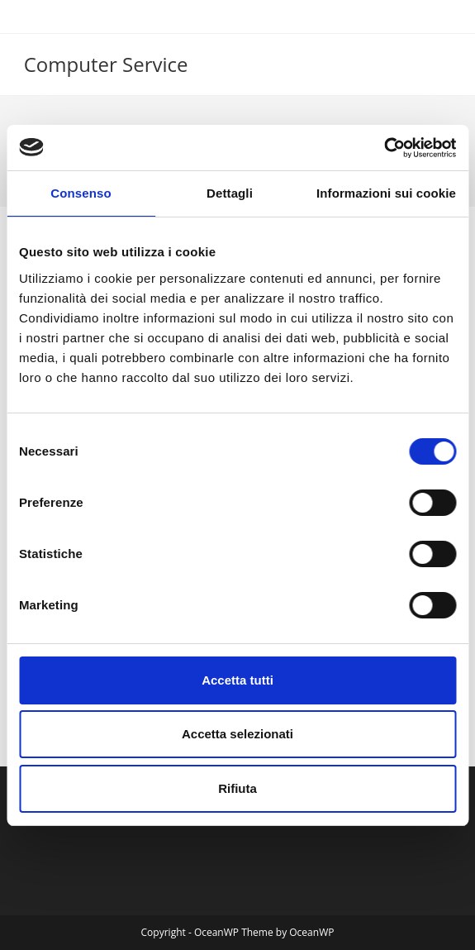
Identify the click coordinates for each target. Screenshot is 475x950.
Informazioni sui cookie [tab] (386, 193)
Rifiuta (237, 788)
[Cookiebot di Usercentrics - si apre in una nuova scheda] (383, 148)
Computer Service (106, 64)
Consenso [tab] (80, 193)
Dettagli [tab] (230, 193)
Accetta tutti (237, 680)
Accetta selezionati (237, 734)
